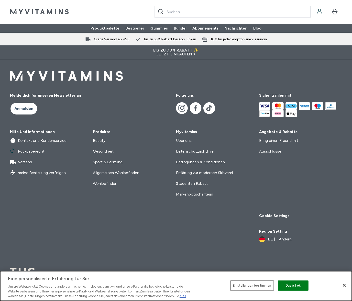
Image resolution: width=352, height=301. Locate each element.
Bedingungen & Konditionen (200, 162)
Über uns (184, 140)
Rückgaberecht (27, 151)
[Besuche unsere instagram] (182, 108)
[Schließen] (344, 285)
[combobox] (232, 12)
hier (183, 296)
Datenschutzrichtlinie (195, 151)
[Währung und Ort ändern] (275, 239)
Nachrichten (235, 28)
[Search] (160, 12)
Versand (21, 162)
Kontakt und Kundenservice (38, 141)
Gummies (159, 28)
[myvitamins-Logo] (39, 11)
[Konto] (320, 11)
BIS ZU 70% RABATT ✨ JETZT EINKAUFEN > (176, 52)
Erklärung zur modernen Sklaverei (204, 172)
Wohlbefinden (105, 183)
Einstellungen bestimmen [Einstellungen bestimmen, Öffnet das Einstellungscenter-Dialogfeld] (252, 285)
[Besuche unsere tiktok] (209, 108)
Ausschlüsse (270, 151)
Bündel (180, 28)
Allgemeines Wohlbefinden (116, 172)
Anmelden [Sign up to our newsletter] (23, 108)
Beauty (99, 140)
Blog (257, 28)
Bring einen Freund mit (278, 140)
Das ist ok (293, 285)
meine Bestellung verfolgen (38, 173)
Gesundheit (103, 151)
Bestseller (134, 28)
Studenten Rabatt (192, 183)
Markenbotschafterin (194, 194)
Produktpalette (105, 28)
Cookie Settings (274, 215)
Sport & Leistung (107, 162)
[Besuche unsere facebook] (195, 108)
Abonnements (205, 28)
